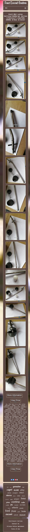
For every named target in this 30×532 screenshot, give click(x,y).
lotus (23, 498)
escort (9, 514)
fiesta (14, 496)
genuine (17, 486)
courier (16, 505)
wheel (21, 493)
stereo (9, 493)
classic (23, 496)
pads (19, 511)
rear (23, 487)
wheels (15, 507)
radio (23, 502)
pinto (8, 502)
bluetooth (22, 515)
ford (7, 510)
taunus (9, 508)
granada (21, 508)
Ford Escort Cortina (15, 521)
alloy (22, 490)
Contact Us (15, 524)
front (13, 511)
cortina (15, 501)
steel (10, 487)
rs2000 (7, 505)
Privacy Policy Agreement (15, 526)
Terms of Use (15, 529)
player (16, 499)
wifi (7, 487)
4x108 (16, 490)
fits (11, 505)
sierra (9, 495)
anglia (11, 499)
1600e (18, 496)
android (16, 515)
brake (24, 511)
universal (7, 499)
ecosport (15, 493)
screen (22, 505)
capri (9, 489)
